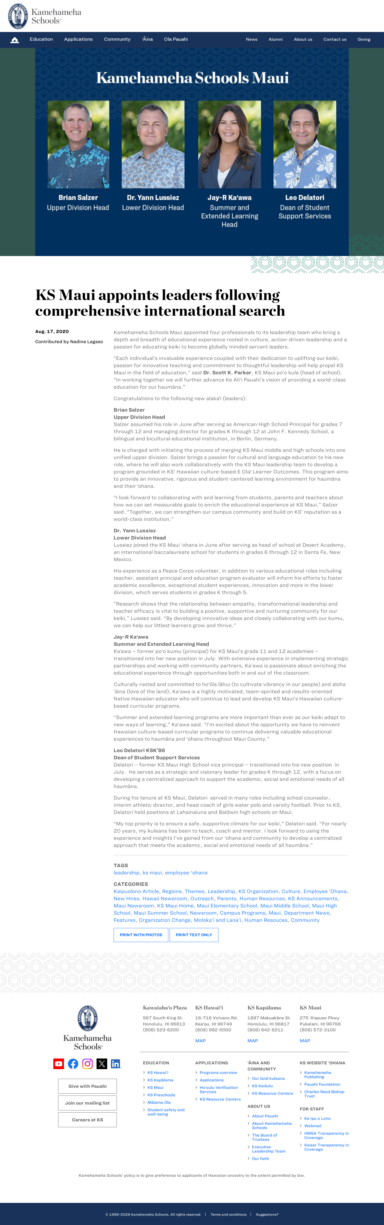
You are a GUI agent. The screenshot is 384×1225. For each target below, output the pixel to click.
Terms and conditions (229, 1214)
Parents (226, 898)
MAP (200, 1040)
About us (303, 39)
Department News (306, 913)
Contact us (334, 39)
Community (117, 39)
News (251, 39)
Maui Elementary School (227, 905)
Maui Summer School (160, 913)
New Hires (126, 898)
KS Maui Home (175, 905)
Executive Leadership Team (269, 1149)
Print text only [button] (194, 935)
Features (124, 920)
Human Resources (262, 898)
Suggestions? (267, 1214)
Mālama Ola (159, 1102)
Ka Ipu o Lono (317, 1118)
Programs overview (218, 1072)
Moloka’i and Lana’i (217, 920)
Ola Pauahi (176, 39)
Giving (364, 39)
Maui (275, 913)
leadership (126, 872)
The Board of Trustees (264, 1137)
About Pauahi (265, 1116)
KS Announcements (312, 898)
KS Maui (155, 1087)
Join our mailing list (87, 1103)
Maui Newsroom (134, 905)
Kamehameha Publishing (317, 1074)
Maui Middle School (284, 905)
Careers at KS (87, 1119)
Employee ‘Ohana (325, 891)
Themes (195, 891)
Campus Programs (242, 913)
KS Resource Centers (220, 1099)
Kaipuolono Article (136, 891)
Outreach (202, 898)
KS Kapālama (160, 1080)
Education (41, 39)
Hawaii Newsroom (164, 898)
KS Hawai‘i (157, 1072)
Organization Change (165, 920)
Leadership (221, 891)
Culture (291, 891)
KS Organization (258, 891)
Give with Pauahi (88, 1086)
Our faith (260, 1158)
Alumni (276, 39)
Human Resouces (265, 920)
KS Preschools (161, 1095)
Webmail (312, 1126)
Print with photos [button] (141, 935)
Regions (172, 891)
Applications (78, 39)
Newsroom (203, 913)
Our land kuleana (268, 1078)
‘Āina (147, 39)
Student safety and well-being (166, 1112)
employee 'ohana (186, 872)
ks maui (152, 872)
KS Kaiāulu (262, 1086)
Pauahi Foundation (322, 1084)
